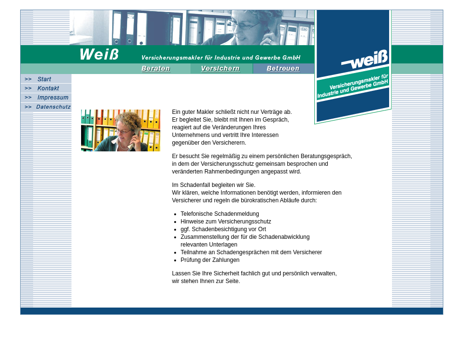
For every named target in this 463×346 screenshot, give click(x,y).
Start (46, 78)
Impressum (46, 97)
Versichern (222, 68)
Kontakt (46, 88)
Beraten (160, 68)
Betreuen (284, 68)
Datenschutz (46, 107)
